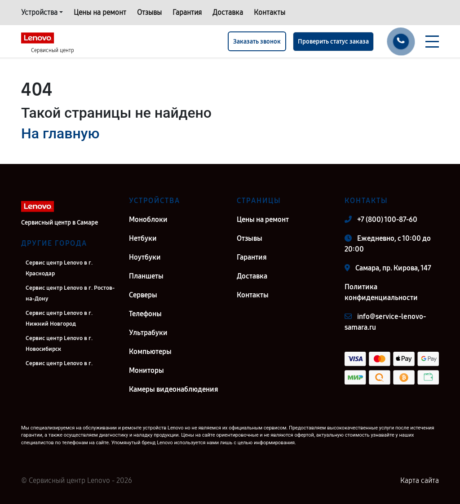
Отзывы (149, 12)
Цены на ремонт (100, 12)
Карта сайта (419, 480)
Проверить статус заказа (333, 41)
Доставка (227, 12)
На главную (60, 133)
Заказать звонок (257, 41)
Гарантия (187, 12)
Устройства (39, 12)
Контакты (269, 12)
